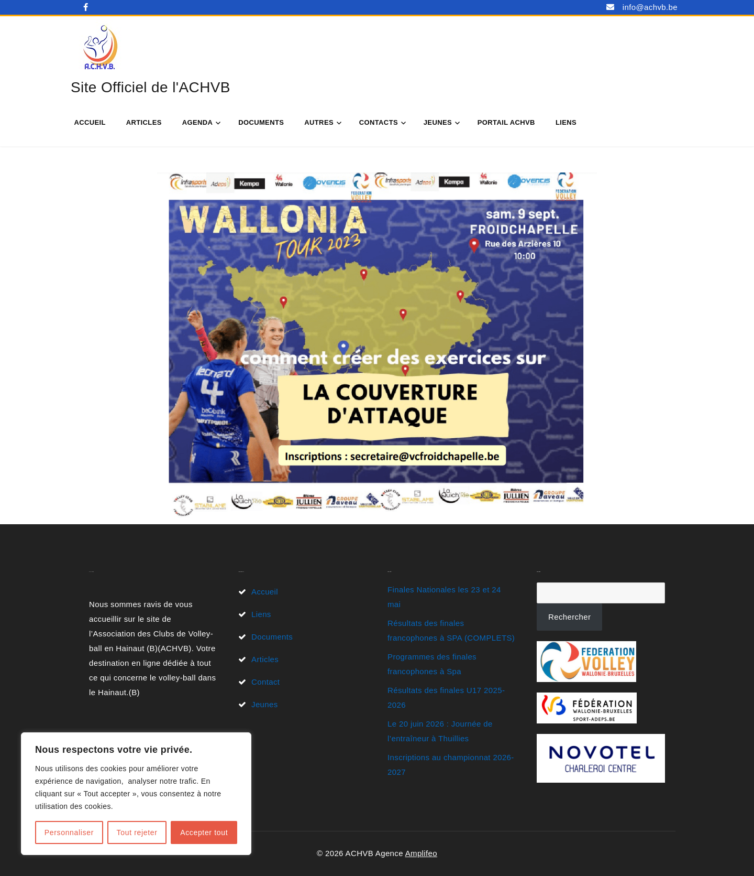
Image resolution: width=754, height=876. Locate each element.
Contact (265, 681)
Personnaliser (69, 832)
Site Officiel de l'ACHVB (150, 87)
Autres (319, 122)
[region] (136, 793)
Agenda (197, 122)
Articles (144, 122)
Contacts (378, 122)
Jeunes (438, 122)
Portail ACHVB (506, 122)
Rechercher (569, 616)
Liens (566, 122)
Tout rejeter (137, 832)
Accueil (89, 122)
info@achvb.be (650, 7)
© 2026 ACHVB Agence (361, 853)
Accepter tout (204, 832)
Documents (261, 122)
